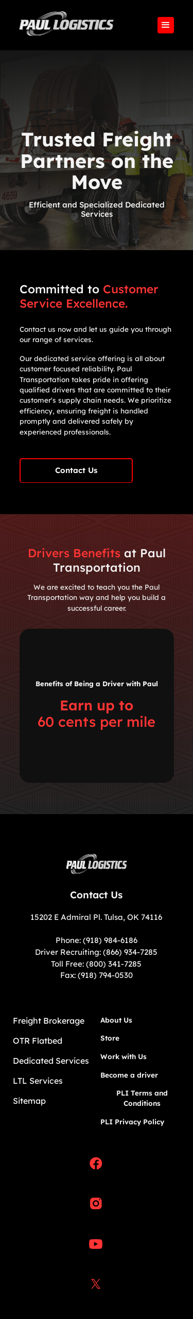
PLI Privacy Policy (132, 1121)
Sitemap (29, 1101)
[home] (64, 25)
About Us (116, 1019)
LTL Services (38, 1081)
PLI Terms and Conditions (142, 1097)
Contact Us (76, 470)
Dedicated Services (51, 1061)
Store (109, 1037)
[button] (165, 25)
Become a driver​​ (129, 1074)
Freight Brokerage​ (48, 1020)
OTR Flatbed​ (37, 1040)
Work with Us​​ (123, 1056)
